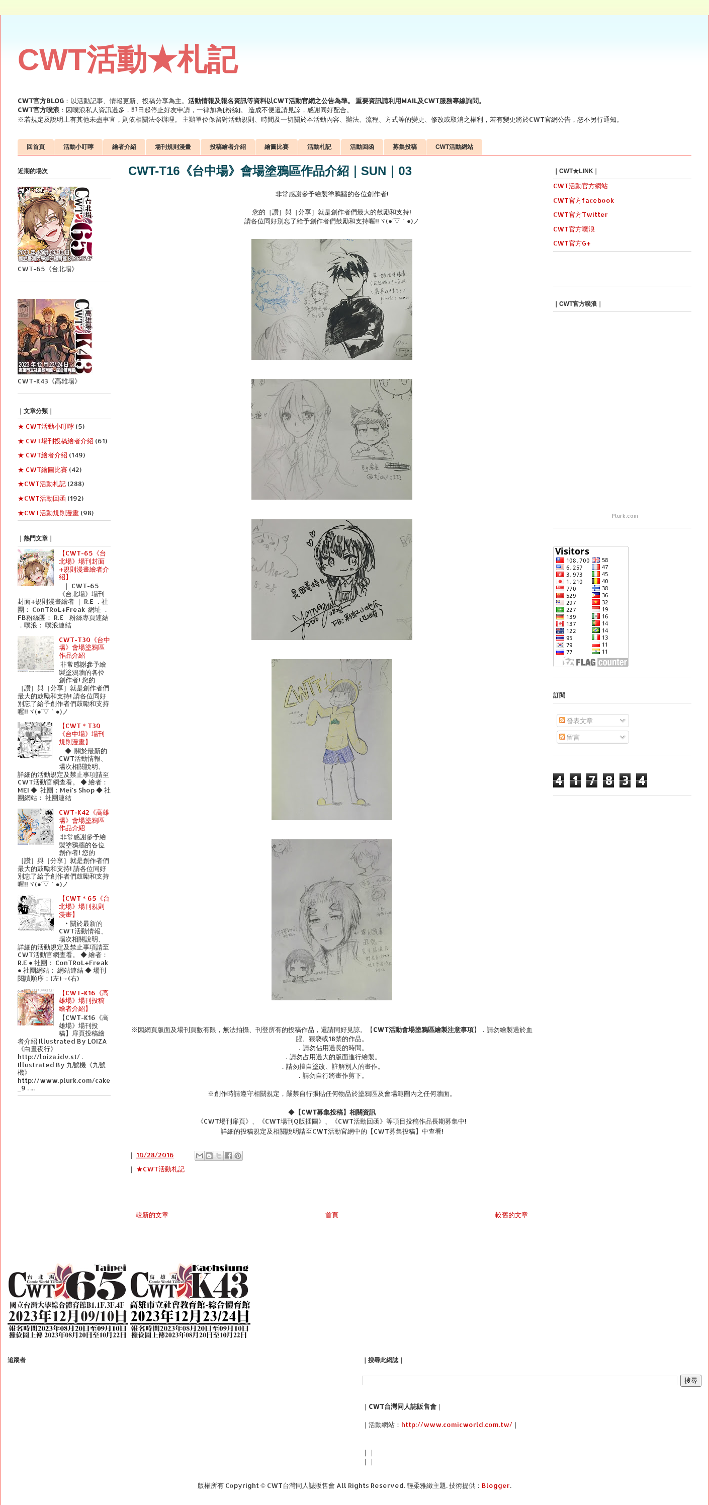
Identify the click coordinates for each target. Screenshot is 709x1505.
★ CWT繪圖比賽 (42, 469)
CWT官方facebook (583, 200)
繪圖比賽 (276, 146)
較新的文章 (152, 1215)
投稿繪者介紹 (228, 146)
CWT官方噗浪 (574, 229)
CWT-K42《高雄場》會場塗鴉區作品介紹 (84, 820)
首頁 (331, 1215)
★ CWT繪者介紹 (42, 455)
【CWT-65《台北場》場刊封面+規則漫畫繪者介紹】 (84, 565)
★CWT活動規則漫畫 (48, 513)
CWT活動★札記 (127, 59)
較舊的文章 (511, 1215)
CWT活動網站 (454, 146)
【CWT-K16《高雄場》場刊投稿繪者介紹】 (84, 1000)
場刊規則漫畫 (173, 146)
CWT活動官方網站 (580, 186)
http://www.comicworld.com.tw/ (456, 1424)
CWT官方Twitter (580, 214)
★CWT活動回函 (42, 498)
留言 (569, 737)
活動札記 (319, 146)
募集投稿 (405, 146)
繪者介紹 (124, 146)
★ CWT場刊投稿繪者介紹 (56, 441)
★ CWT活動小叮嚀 (46, 426)
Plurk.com (625, 516)
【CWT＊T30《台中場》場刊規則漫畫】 (82, 733)
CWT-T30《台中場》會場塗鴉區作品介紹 (84, 647)
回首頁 (36, 146)
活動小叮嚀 (78, 146)
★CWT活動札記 (160, 1169)
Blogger (496, 1485)
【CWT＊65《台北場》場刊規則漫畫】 (84, 906)
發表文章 (576, 721)
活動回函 (362, 146)
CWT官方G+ (572, 243)
